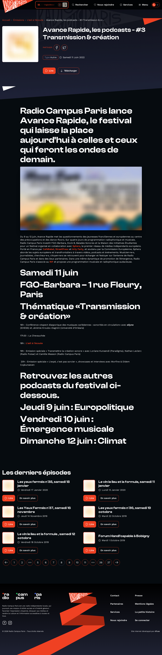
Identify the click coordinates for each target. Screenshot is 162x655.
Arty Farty (77, 249)
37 (108, 562)
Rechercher (80, 4)
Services (126, 4)
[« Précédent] (6, 562)
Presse (140, 595)
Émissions (18, 20)
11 (85, 562)
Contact (116, 595)
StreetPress (61, 249)
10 (77, 562)
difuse (157, 631)
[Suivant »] (117, 562)
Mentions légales (146, 603)
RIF (51, 261)
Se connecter (143, 620)
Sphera (76, 246)
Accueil (6, 20)
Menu (143, 4)
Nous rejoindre (104, 4)
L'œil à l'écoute (34, 343)
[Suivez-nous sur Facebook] (4, 623)
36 (100, 562)
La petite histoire (146, 612)
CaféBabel (48, 249)
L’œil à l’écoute (35, 20)
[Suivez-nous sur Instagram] (10, 623)
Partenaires (118, 603)
